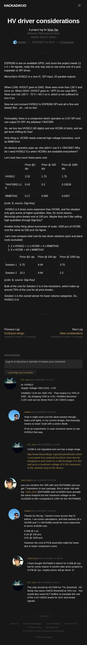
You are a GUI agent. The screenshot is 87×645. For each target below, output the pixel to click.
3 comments (77, 337)
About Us (14, 623)
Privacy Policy (34, 627)
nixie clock (31, 491)
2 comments (30, 337)
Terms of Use (70, 623)
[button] (79, 5)
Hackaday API (52, 627)
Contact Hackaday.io (32, 623)
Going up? (43, 616)
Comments (66, 42)
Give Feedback (53, 623)
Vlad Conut (26, 480)
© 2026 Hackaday (43, 637)
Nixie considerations (71, 333)
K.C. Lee (25, 380)
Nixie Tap (53, 29)
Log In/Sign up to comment (20, 372)
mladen (19, 42)
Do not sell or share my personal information (43, 631)
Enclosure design (14, 333)
